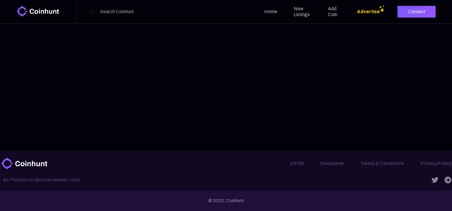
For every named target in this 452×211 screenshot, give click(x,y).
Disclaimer (332, 163)
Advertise (368, 11)
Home (270, 11)
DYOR (297, 163)
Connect (417, 11)
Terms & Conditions (382, 163)
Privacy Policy (436, 163)
